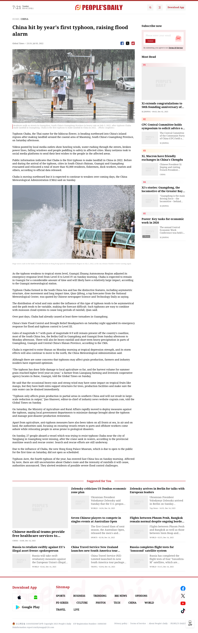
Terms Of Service (176, 48)
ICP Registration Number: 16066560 (89, 624)
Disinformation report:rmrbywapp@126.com (33, 627)
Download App (176, 7)
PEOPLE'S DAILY (178, 623)
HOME (15, 19)
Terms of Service (138, 623)
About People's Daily (158, 623)
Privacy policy (120, 623)
